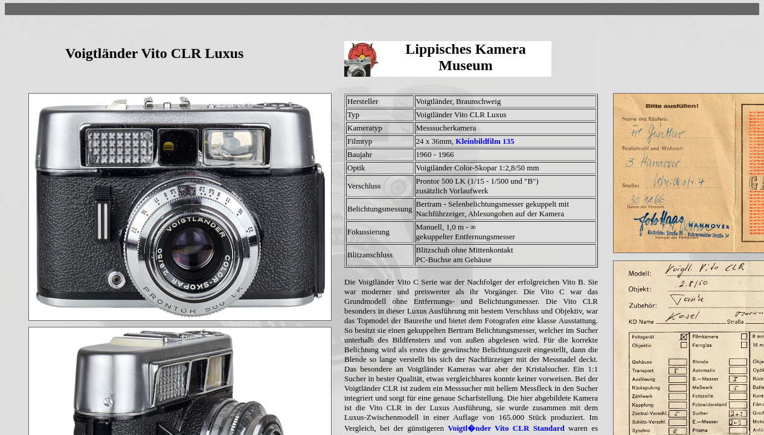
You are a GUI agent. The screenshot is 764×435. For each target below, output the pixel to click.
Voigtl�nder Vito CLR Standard (506, 428)
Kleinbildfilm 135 (484, 141)
